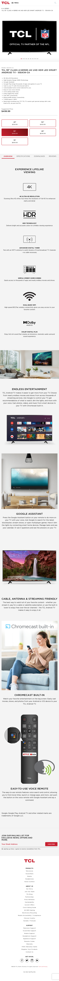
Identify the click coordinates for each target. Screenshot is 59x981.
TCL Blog (29, 894)
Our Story (29, 888)
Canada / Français (29, 920)
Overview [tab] (8, 156)
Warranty (29, 944)
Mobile (29, 876)
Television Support (29, 928)
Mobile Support (29, 933)
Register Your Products (29, 949)
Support (29, 925)
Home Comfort (29, 881)
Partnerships (29, 897)
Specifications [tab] (23, 156)
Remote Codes (29, 941)
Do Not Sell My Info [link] (30, 972)
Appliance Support (29, 938)
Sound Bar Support (29, 930)
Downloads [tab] (39, 156)
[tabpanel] (29, 493)
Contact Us (29, 952)
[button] (21, 59)
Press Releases (29, 899)
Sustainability (29, 902)
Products (29, 868)
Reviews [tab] (52, 156)
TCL (29, 861)
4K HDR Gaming (29, 910)
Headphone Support (29, 936)
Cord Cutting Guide (29, 907)
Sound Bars (29, 873)
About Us (29, 886)
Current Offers (29, 904)
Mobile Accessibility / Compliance (29, 915)
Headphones (29, 879)
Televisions (29, 871)
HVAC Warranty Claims (29, 946)
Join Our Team (29, 891)
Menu (16, 3)
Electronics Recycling (29, 912)
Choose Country (29, 918)
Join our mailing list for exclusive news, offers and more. (17, 838)
